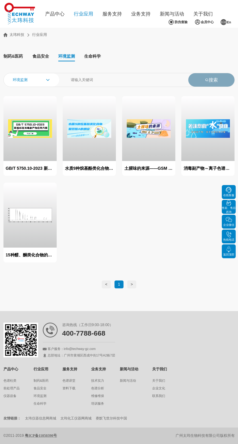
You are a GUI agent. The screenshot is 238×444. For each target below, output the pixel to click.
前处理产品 (11, 388)
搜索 (211, 79)
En (226, 22)
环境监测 (66, 56)
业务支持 (141, 13)
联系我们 (158, 396)
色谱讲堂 (68, 380)
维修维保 (97, 396)
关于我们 (203, 13)
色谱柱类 (9, 380)
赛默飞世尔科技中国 (111, 418)
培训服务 (97, 403)
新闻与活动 (172, 13)
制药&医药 (13, 56)
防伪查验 (178, 22)
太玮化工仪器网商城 (76, 418)
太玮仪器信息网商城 (40, 418)
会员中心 (204, 22)
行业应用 (83, 13)
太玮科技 (16, 35)
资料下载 (68, 388)
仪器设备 (9, 396)
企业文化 (158, 388)
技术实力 (97, 380)
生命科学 (92, 56)
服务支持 (112, 13)
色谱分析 (97, 388)
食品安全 (40, 56)
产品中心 (55, 13)
